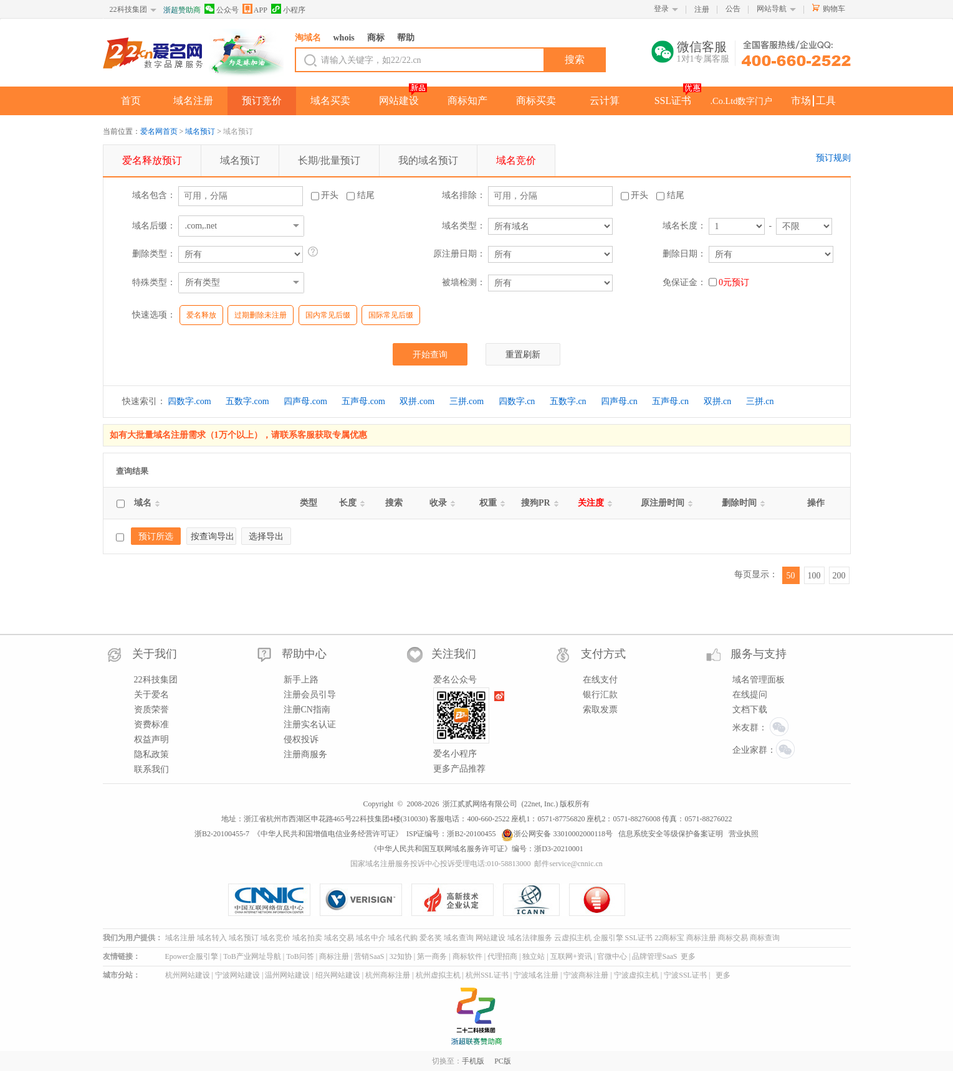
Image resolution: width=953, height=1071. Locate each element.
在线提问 (749, 694)
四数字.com (189, 401)
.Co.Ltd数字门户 (742, 101)
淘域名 (308, 37)
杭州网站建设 (187, 975)
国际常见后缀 (390, 315)
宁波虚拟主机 (636, 975)
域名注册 (193, 100)
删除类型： (154, 253)
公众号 (221, 9)
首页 (131, 100)
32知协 (401, 956)
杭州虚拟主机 (438, 975)
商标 (376, 37)
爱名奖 (430, 937)
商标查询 (765, 937)
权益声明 (151, 739)
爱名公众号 (455, 679)
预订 (152, 160)
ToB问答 (300, 956)
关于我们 (154, 654)
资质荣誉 (151, 709)
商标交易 (733, 937)
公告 (733, 8)
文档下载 (749, 709)
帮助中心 (304, 654)
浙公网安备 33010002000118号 (557, 833)
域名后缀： (154, 225)
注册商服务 (305, 754)
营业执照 (744, 833)
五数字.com (247, 401)
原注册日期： (459, 253)
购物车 (834, 8)
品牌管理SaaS (654, 956)
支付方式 (603, 654)
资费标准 (151, 724)
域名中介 (371, 937)
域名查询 (459, 937)
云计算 (605, 100)
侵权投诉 (301, 739)
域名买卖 (330, 100)
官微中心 (612, 956)
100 (814, 575)
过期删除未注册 (260, 315)
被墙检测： (464, 282)
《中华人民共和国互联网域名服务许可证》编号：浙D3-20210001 (476, 848)
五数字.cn (568, 401)
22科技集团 (128, 9)
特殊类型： (154, 282)
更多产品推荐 (459, 768)
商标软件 (467, 956)
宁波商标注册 (585, 975)
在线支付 (600, 679)
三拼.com (466, 401)
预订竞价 (262, 100)
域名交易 (339, 937)
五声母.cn (670, 401)
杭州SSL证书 (487, 975)
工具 (826, 100)
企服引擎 (608, 937)
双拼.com (417, 401)
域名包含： (154, 195)
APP (254, 9)
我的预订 (428, 160)
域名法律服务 (529, 937)
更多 (688, 956)
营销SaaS (369, 956)
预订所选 (155, 536)
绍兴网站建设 (337, 975)
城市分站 (118, 975)
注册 (701, 9)
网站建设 (399, 100)
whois (344, 37)
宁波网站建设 (237, 975)
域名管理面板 (758, 679)
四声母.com (305, 401)
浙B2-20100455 (471, 833)
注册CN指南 (307, 709)
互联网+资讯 (571, 956)
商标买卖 (536, 100)
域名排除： (464, 195)
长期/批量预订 (329, 160)
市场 (801, 100)
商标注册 (701, 937)
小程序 (288, 9)
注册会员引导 (310, 694)
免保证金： (684, 282)
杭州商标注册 (387, 975)
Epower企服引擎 (191, 956)
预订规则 (833, 158)
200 (839, 575)
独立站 (533, 956)
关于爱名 (151, 694)
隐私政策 (151, 754)
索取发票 (600, 709)
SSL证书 (673, 100)
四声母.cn (619, 401)
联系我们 (151, 769)
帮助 (405, 37)
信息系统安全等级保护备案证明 (670, 833)
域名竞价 (275, 937)
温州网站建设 (287, 975)
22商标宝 (669, 937)
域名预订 (200, 131)
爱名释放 (201, 315)
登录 (661, 8)
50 (791, 575)
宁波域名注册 (536, 975)
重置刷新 (522, 354)
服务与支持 (758, 654)
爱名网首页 (159, 131)
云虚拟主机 (572, 937)
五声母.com (363, 401)
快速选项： (154, 314)
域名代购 (403, 937)
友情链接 (118, 956)
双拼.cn (718, 401)
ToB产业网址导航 (252, 956)
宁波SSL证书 (685, 975)
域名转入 (212, 937)
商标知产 (467, 100)
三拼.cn (760, 401)
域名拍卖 (307, 937)
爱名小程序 (455, 753)
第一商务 (432, 956)
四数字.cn (517, 401)
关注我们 (453, 654)
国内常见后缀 (327, 315)
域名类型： (464, 225)
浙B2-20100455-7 (221, 833)
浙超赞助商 (182, 10)
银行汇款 (600, 694)
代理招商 (502, 956)
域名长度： (684, 225)
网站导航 (772, 8)
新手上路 (301, 679)
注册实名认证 (310, 724)
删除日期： (684, 253)
